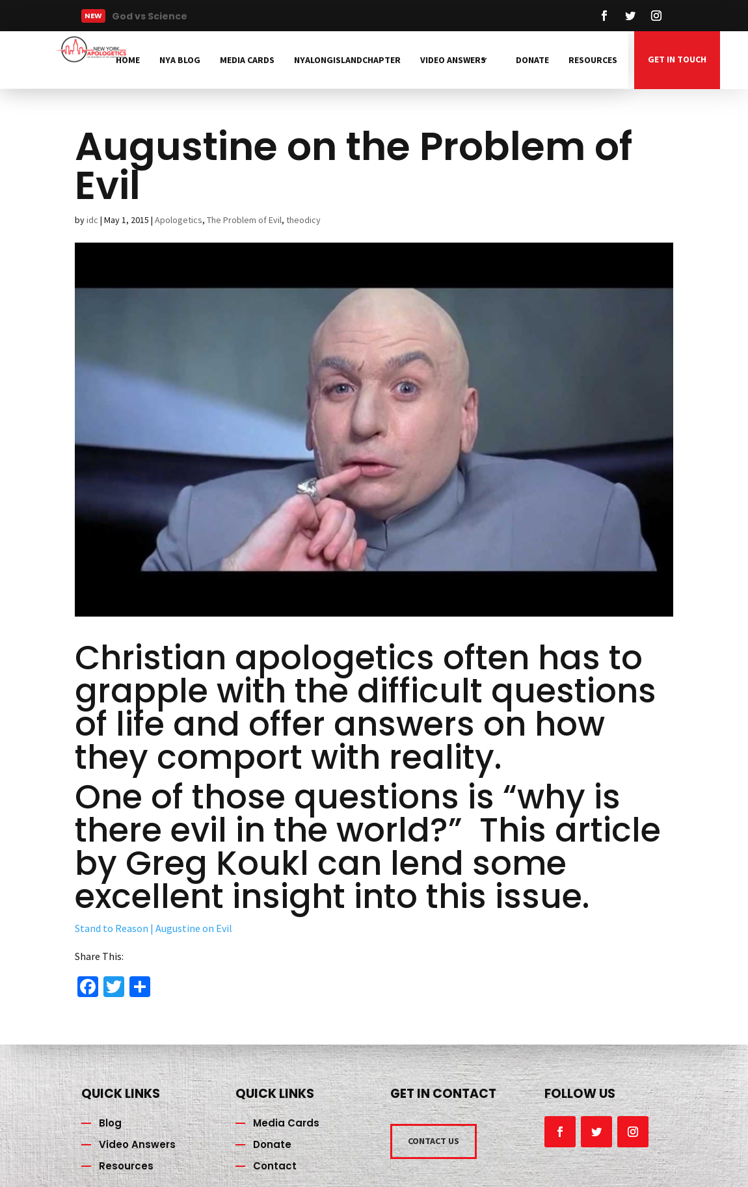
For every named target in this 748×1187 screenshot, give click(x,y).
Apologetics (178, 220)
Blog (110, 1123)
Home (128, 60)
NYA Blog (179, 60)
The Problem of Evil (244, 220)
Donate (532, 60)
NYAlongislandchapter (347, 60)
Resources (592, 60)
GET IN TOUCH (677, 59)
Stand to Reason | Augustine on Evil (153, 928)
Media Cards (247, 60)
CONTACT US (433, 1141)
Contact (275, 1166)
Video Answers (453, 60)
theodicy (303, 220)
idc (92, 220)
